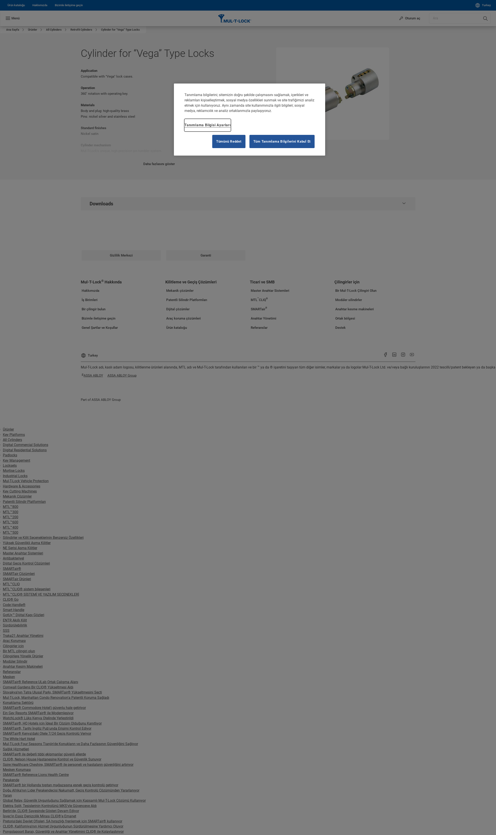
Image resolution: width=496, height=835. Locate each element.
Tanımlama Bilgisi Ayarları (207, 125)
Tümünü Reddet (229, 141)
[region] (249, 120)
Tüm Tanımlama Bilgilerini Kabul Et (282, 141)
